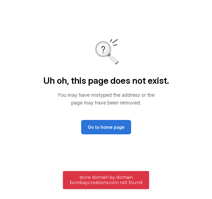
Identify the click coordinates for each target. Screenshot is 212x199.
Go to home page (106, 127)
